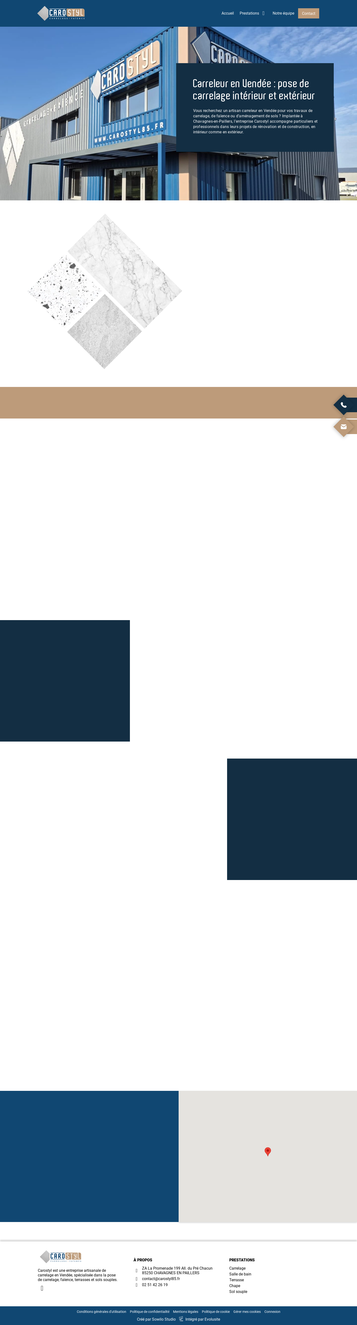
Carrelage (237, 1268)
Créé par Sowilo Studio (156, 1319)
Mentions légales (185, 1312)
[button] (268, 1151)
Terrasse (236, 1280)
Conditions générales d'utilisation (101, 1312)
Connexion (272, 1312)
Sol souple (238, 1291)
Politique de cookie (216, 1312)
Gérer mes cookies (247, 1312)
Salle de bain (240, 1274)
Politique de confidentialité (149, 1312)
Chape (234, 1285)
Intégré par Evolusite (202, 1319)
